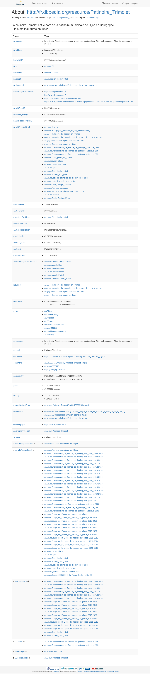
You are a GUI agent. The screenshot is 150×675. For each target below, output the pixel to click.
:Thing (48, 311)
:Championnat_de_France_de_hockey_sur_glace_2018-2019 (73, 487)
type (15, 311)
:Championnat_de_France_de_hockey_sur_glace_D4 (70, 501)
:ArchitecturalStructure (55, 331)
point (17, 301)
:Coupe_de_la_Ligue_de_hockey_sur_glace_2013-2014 (71, 541)
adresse (18, 204)
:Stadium (49, 318)
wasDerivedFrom (21, 405)
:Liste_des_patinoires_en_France (61, 181)
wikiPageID (19, 108)
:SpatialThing (51, 314)
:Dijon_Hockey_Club (56, 79)
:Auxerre (51, 127)
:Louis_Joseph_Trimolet (57, 185)
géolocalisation (21, 230)
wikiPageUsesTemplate (25, 262)
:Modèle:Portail (54, 275)
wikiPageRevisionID (22, 121)
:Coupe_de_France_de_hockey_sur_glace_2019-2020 (70, 531)
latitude (18, 236)
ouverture (19, 255)
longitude (19, 242)
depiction (18, 411)
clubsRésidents (21, 217)
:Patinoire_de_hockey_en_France (62, 134)
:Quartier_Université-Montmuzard (61, 572)
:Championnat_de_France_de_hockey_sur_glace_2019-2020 (73, 490)
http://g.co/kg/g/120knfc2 (54, 370)
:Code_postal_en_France (58, 157)
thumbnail (18, 85)
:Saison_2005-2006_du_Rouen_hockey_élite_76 (68, 575)
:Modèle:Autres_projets (57, 262)
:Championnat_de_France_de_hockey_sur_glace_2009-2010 (73, 457)
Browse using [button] (39, 3)
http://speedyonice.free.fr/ (55, 92)
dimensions (20, 223)
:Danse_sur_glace (55, 164)
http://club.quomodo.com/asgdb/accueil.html (62, 98)
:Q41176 (50, 328)
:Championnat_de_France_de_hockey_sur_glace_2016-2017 (73, 480)
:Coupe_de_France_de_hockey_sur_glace (65, 514)
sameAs (17, 363)
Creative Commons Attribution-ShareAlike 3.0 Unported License (98, 671)
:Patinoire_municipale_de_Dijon (61, 444)
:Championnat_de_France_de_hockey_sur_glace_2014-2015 (73, 474)
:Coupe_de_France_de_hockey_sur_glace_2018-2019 (70, 528)
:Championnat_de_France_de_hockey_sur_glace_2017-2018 (73, 484)
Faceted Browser (110, 3)
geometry (18, 376)
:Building (49, 335)
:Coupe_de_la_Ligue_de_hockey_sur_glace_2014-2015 (71, 545)
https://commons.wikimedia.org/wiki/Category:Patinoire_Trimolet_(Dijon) (74, 356)
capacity (18, 60)
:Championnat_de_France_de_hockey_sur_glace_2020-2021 (73, 494)
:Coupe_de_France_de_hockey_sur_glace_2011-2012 (70, 517)
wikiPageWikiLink (21, 127)
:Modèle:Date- (53, 265)
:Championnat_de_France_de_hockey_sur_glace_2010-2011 (73, 460)
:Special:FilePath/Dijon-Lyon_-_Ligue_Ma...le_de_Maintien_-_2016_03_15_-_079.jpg (84, 411)
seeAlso (17, 356)
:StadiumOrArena (54, 325)
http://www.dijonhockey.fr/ (55, 95)
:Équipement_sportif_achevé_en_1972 (64, 141)
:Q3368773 (51, 366)
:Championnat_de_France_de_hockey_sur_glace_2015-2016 (73, 477)
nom (17, 249)
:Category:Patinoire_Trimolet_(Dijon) (65, 363)
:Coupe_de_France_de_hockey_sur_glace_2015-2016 (70, 524)
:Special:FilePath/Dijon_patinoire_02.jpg (65, 418)
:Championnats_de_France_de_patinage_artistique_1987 (71, 151)
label (16, 350)
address (17, 50)
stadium (30, 17)
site (18, 642)
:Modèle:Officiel (54, 268)
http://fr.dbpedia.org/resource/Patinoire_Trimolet (78, 12)
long (16, 395)
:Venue (48, 321)
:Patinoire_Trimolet (56, 431)
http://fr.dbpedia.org (61, 17)
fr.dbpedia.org (93, 17)
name (16, 437)
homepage (19, 425)
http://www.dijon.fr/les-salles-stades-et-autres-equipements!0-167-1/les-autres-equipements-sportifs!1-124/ (88, 102)
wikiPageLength (21, 114)
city (15, 66)
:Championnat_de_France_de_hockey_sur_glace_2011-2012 (73, 463)
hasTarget (20, 651)
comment (18, 341)
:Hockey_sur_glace (55, 174)
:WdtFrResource (53, 651)
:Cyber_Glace (53, 161)
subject (17, 285)
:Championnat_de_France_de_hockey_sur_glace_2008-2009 (73, 453)
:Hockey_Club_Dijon (56, 561)
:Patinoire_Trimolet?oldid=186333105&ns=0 (66, 405)
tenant (17, 79)
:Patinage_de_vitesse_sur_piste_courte (64, 191)
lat (15, 386)
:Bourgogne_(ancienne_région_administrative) (67, 130)
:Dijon (50, 66)
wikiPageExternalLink (23, 92)
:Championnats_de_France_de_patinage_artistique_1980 (71, 147)
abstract (17, 41)
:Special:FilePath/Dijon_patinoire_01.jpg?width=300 (70, 85)
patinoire (21, 581)
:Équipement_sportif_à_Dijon (60, 144)
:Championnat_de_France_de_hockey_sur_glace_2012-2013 (73, 467)
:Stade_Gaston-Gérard (57, 198)
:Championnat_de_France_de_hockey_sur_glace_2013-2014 (73, 470)
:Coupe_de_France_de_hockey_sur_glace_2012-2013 (70, 521)
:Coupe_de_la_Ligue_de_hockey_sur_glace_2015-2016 (71, 548)
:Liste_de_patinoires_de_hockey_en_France (66, 178)
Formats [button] (57, 3)
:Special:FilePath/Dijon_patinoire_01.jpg (65, 415)
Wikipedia (55, 671)
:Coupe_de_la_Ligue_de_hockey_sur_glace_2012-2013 (71, 538)
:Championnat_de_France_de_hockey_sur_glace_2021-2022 (73, 497)
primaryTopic (21, 658)
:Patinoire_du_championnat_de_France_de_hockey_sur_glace (74, 137)
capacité (19, 211)
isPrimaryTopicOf (21, 431)
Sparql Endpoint (130, 3)
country (17, 72)
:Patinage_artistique (56, 188)
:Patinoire (51, 195)
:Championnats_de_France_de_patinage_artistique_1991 (71, 154)
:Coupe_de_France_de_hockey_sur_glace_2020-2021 (70, 534)
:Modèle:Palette (54, 272)
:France (51, 72)
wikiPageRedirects (24, 444)
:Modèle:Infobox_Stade (57, 278)
